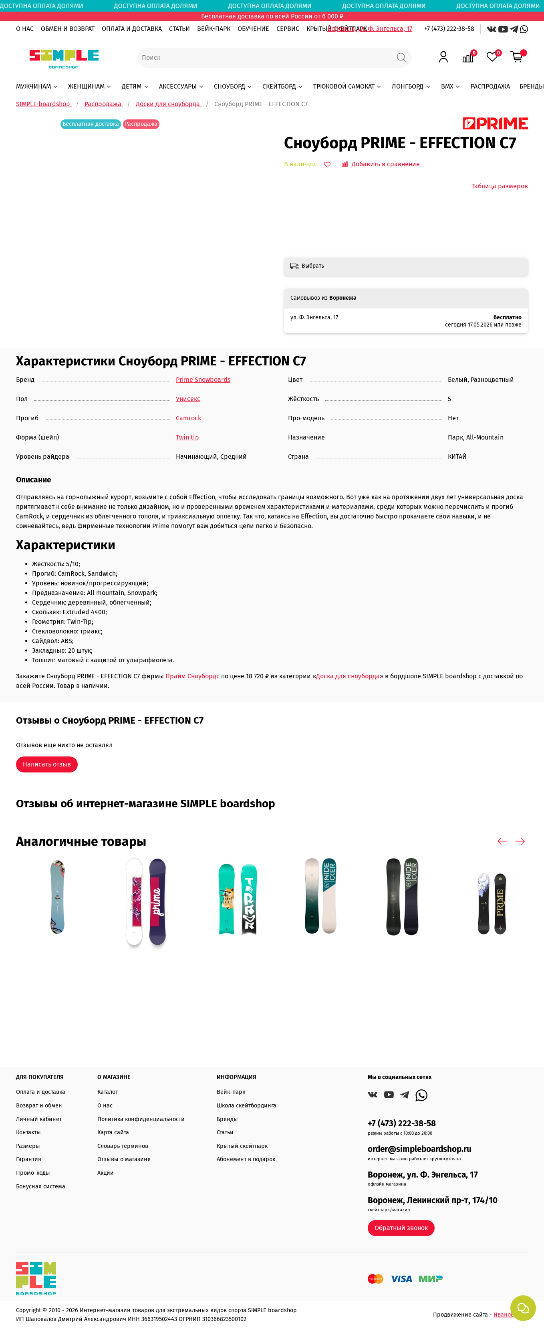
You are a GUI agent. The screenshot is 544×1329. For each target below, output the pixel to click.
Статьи (225, 1132)
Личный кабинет (39, 1119)
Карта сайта (113, 1132)
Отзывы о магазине (124, 1159)
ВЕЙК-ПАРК (213, 28)
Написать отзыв (47, 764)
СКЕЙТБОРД (283, 86)
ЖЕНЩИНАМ (90, 86)
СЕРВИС (287, 28)
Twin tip (187, 437)
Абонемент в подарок (246, 1159)
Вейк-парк (231, 1092)
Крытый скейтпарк (242, 1146)
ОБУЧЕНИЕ (253, 28)
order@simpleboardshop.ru (419, 1149)
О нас (105, 1105)
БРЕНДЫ (532, 86)
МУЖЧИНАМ (37, 86)
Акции (105, 1173)
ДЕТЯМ (135, 86)
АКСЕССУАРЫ (181, 86)
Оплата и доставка (40, 1092)
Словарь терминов (122, 1146)
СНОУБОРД (233, 86)
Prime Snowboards (203, 379)
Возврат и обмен (39, 1105)
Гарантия (28, 1159)
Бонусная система (40, 1186)
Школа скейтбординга (246, 1105)
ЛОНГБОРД (411, 86)
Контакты (28, 1132)
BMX (451, 86)
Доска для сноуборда (348, 676)
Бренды (227, 1119)
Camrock (188, 418)
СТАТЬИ (179, 28)
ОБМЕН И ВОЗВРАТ (68, 28)
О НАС (25, 28)
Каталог (107, 1092)
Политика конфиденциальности (141, 1119)
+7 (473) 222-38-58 (449, 28)
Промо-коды (33, 1173)
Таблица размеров (499, 186)
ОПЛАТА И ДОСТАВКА (132, 28)
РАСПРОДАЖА (490, 86)
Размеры (28, 1146)
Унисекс (188, 399)
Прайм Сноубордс (192, 676)
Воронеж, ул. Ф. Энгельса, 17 (369, 28)
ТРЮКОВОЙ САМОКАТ (347, 86)
